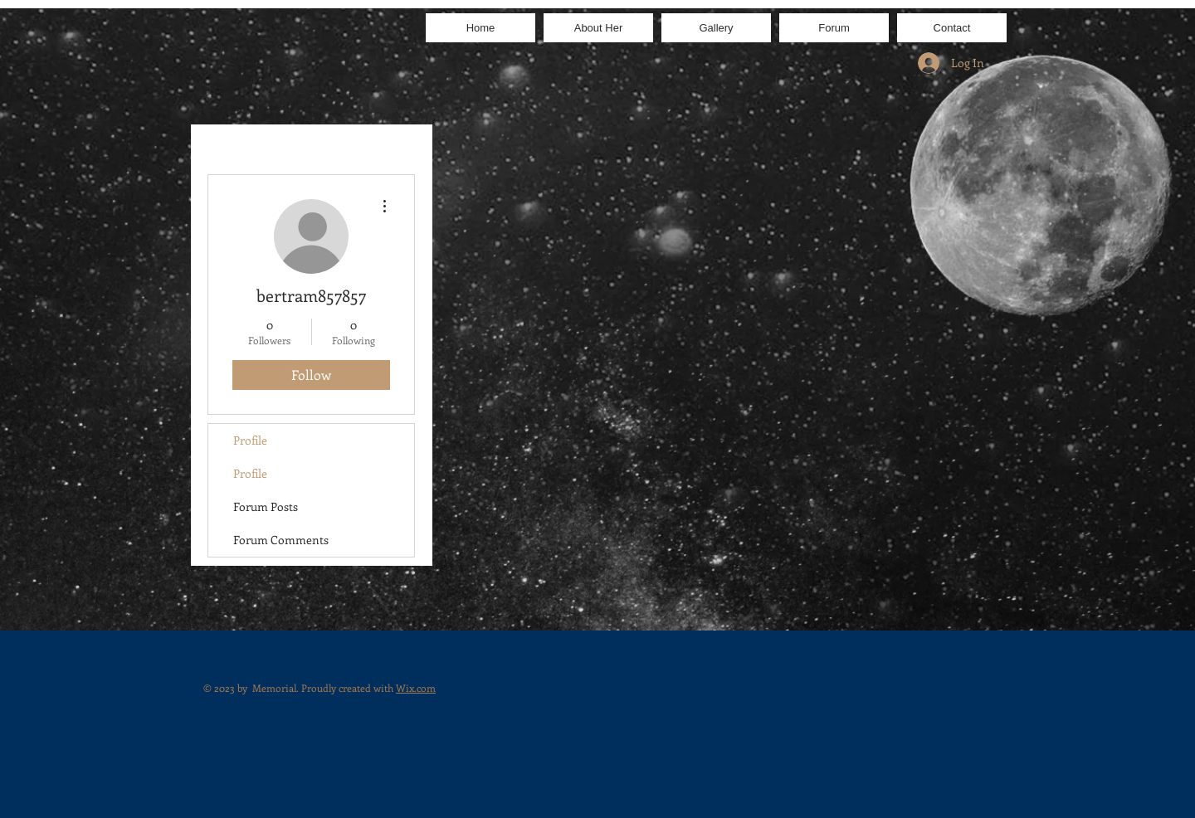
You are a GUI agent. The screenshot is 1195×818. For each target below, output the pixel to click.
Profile (250, 440)
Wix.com (416, 687)
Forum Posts (265, 506)
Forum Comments (281, 540)
